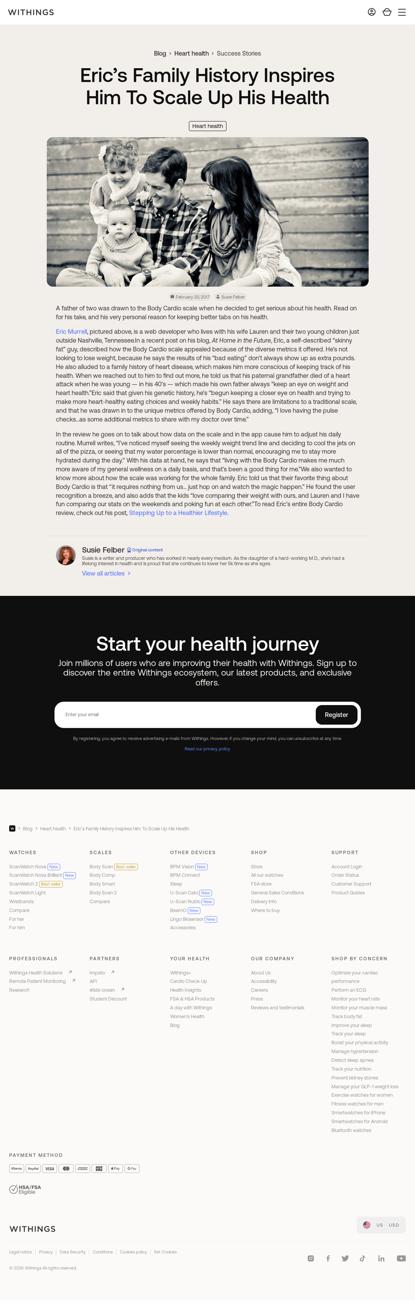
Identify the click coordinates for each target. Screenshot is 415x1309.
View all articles (103, 573)
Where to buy (265, 910)
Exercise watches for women (362, 1095)
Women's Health (187, 1016)
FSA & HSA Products (192, 999)
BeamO (185, 910)
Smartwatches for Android (359, 1121)
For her (16, 919)
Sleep (176, 884)
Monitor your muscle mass (359, 1007)
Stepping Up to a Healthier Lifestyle (178, 512)
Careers (259, 990)
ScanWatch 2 (36, 884)
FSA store (261, 884)
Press (257, 999)
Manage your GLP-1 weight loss (365, 1086)
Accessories (183, 927)
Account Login (346, 866)
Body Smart (102, 884)
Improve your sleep (351, 1025)
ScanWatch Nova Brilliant (42, 875)
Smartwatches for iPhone (358, 1112)
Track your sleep (348, 1034)
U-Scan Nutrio (192, 901)
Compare (19, 910)
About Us (261, 973)
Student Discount (108, 999)
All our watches (267, 875)
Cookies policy (133, 1252)
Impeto (97, 973)
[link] (381, 1225)
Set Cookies (165, 1252)
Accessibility (264, 981)
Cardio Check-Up (188, 981)
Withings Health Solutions (35, 973)
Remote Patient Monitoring (37, 981)
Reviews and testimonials (277, 1007)
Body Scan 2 (103, 893)
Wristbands (21, 901)
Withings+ (180, 973)
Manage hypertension (354, 1051)
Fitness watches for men (357, 1104)
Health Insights (185, 990)
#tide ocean (102, 990)
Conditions (103, 1252)
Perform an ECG (348, 990)
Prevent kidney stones (354, 1078)
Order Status (345, 875)
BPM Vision (189, 866)
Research (19, 990)
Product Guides (348, 893)
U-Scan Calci (191, 893)
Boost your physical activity (359, 1042)
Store (256, 866)
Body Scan (114, 866)
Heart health (191, 53)
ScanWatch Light (27, 893)
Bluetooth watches (351, 1130)
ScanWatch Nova (34, 866)
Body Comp (102, 875)
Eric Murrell (71, 331)
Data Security (72, 1252)
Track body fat (346, 1016)
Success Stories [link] (239, 53)
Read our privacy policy (207, 748)
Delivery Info (264, 901)
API (93, 981)
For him (17, 927)
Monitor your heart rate (355, 999)
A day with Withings (191, 1007)
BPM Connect (185, 875)
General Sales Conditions (277, 893)
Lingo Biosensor (193, 919)
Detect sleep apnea (352, 1060)
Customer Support (351, 884)
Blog (160, 53)
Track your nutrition (351, 1069)
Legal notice (20, 1252)
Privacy (45, 1252)
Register (336, 714)
